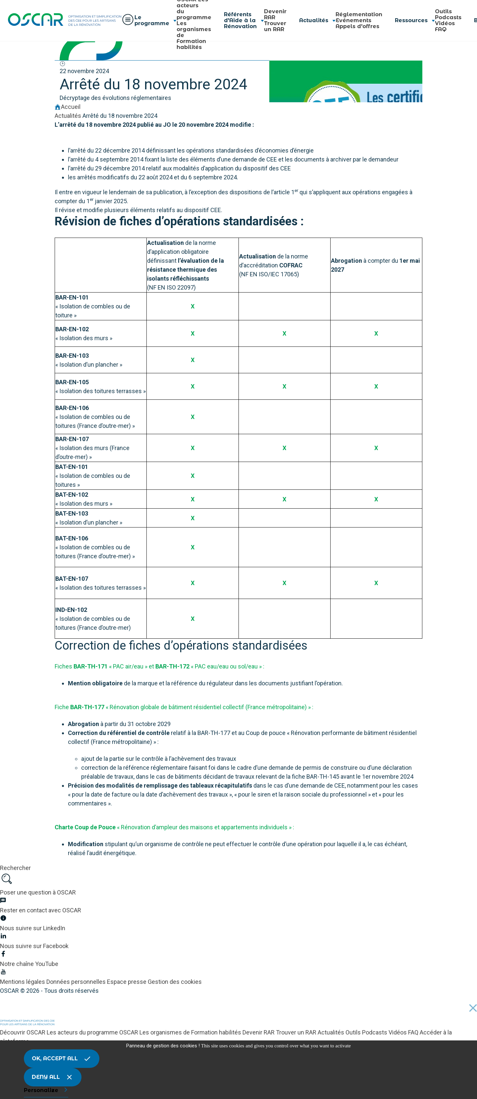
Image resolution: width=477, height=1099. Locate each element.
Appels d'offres (357, 26)
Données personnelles (76, 981)
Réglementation (359, 14)
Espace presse (127, 981)
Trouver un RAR (275, 26)
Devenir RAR (275, 14)
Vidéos (445, 23)
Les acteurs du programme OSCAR (93, 1032)
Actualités (68, 115)
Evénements (353, 20)
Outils (443, 11)
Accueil (67, 106)
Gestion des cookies (175, 981)
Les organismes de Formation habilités (190, 1032)
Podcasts (448, 17)
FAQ (441, 29)
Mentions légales (23, 981)
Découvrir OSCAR (23, 1032)
